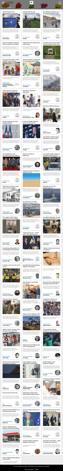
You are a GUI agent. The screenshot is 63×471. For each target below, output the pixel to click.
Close (36, 469)
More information (29, 469)
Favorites (8, 7)
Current (4, 7)
